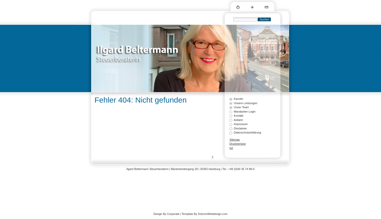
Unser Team (241, 107)
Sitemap (234, 139)
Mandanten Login (244, 111)
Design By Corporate (166, 213)
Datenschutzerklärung (247, 132)
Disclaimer (240, 128)
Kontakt (238, 115)
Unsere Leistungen (245, 103)
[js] (231, 148)
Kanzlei (238, 98)
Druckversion (237, 143)
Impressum (241, 124)
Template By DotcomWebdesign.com (204, 213)
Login (232, 152)
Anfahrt (238, 119)
